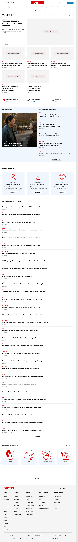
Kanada (53, 61)
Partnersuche (29, 511)
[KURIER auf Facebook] (57, 488)
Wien (15, 7)
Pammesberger (17, 514)
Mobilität (6, 529)
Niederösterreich (6, 366)
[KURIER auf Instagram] (64, 488)
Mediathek (16, 499)
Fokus (5, 514)
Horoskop (16, 511)
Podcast (16, 508)
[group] (19, 129)
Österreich (30, 7)
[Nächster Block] (36, 109)
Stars (68, 7)
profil (40, 499)
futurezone (42, 502)
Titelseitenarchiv (30, 514)
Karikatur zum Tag (58, 10)
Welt (3, 84)
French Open (26, 10)
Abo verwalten (57, 496)
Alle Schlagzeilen (56, 159)
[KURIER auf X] (67, 488)
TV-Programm (29, 502)
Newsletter (16, 505)
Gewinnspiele (17, 502)
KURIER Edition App (44, 508)
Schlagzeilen (9, 7)
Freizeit (56, 7)
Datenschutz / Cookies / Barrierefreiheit (57, 536)
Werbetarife (57, 502)
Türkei (3, 243)
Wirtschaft (42, 7)
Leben (5, 517)
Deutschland (5, 251)
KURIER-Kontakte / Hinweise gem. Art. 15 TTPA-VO (45, 538)
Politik (36, 7)
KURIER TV (42, 496)
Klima (5, 526)
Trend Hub (29, 61)
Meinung (34, 10)
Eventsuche (29, 508)
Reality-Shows (60, 15)
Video (3, 19)
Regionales (6, 499)
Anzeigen (56, 499)
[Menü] (4, 3)
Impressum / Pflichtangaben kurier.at (13, 536)
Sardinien (4, 351)
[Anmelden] (62, 2)
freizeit (5, 511)
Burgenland (24, 7)
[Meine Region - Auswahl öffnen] (18, 3)
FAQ (55, 505)
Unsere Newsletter (8, 169)
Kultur (51, 7)
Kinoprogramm (30, 505)
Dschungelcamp (69, 15)
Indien (3, 228)
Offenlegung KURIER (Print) (35, 536)
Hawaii (3, 235)
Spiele (27, 499)
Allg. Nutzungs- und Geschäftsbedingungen (15, 538)
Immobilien (48, 10)
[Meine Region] (12, 3)
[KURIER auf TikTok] (71, 488)
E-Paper (16, 496)
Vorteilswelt (29, 496)
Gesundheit (62, 7)
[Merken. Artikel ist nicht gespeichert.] (23, 44)
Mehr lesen (38, 436)
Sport (47, 7)
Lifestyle (50, 15)
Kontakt (56, 508)
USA (3, 61)
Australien (41, 141)
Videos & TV (41, 10)
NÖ (19, 7)
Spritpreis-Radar (17, 10)
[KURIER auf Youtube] (60, 488)
